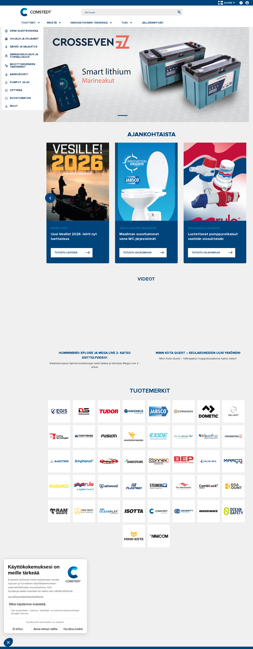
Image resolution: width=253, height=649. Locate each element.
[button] (227, 3)
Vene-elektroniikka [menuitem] (22, 31)
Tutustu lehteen (66, 253)
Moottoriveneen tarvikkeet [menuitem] (22, 66)
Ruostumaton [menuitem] (22, 98)
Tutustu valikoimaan (137, 253)
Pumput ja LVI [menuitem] (22, 83)
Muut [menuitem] (22, 106)
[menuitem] (30, 23)
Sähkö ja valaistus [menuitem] (22, 47)
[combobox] (132, 12)
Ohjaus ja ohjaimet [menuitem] (22, 39)
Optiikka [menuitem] (22, 91)
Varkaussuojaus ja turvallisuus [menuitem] (22, 56)
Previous (50, 198)
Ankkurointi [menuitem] (22, 75)
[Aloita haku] (178, 12)
